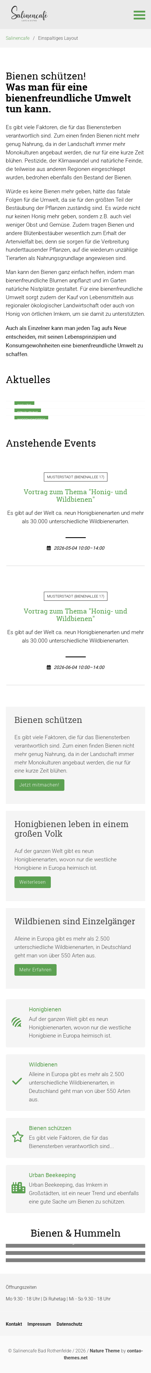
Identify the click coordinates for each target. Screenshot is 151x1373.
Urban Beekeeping (52, 1175)
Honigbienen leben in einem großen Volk (71, 828)
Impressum (39, 1324)
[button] (139, 14)
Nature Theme (105, 1351)
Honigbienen (45, 1009)
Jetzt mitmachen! (39, 785)
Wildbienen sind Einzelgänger (74, 921)
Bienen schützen (48, 720)
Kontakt (14, 1324)
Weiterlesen (32, 882)
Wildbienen (43, 1064)
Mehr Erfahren (35, 970)
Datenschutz (69, 1324)
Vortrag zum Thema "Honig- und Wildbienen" (75, 495)
